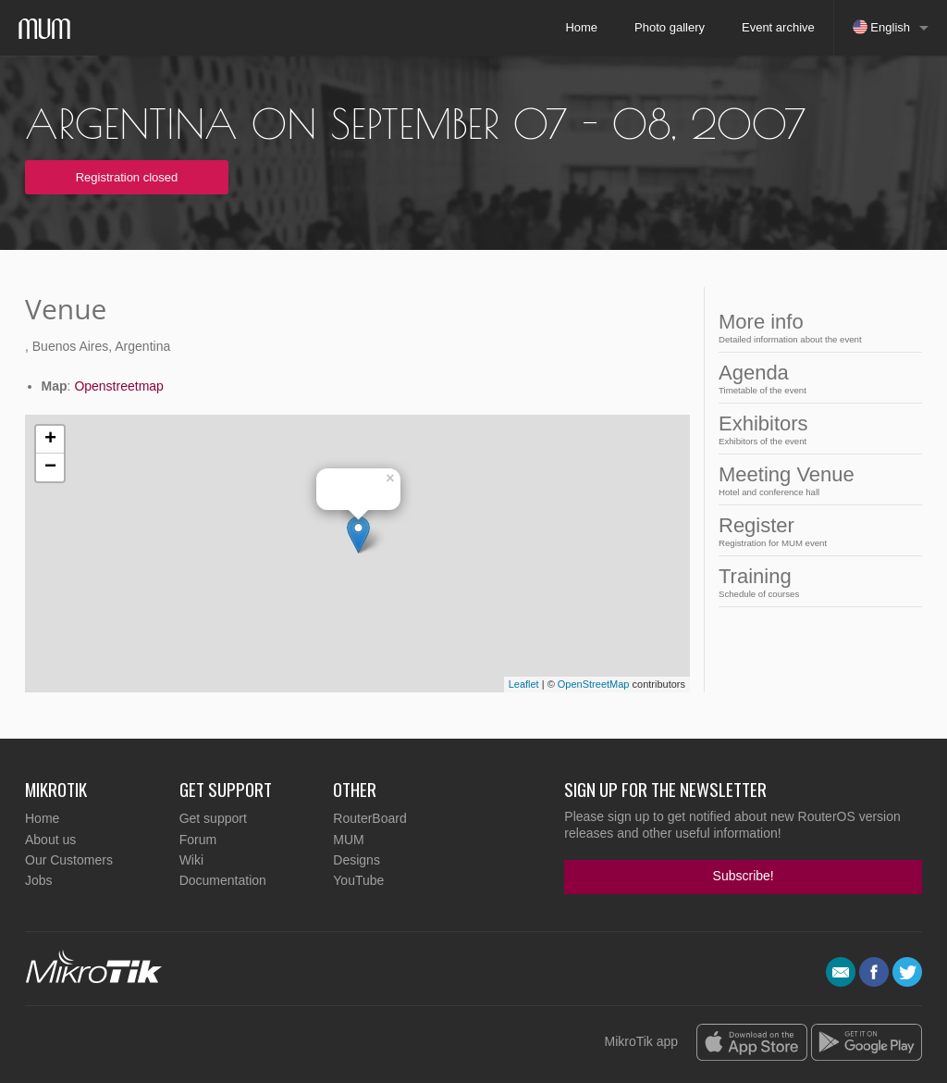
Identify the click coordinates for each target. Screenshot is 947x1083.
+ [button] (50, 440)
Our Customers (69, 860)
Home (581, 27)
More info (790, 327)
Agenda (790, 378)
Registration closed (127, 177)
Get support (213, 818)
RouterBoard (369, 818)
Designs (356, 860)
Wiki (191, 860)
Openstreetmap (119, 386)
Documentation (222, 880)
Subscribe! (743, 875)
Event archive (778, 27)
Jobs (39, 880)
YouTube (358, 880)
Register (790, 531)
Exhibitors (790, 429)
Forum (197, 839)
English (881, 26)
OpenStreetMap (594, 684)
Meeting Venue (790, 480)
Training (790, 582)
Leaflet (524, 684)
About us (50, 839)
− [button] (50, 467)
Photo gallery (669, 27)
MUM (348, 839)
